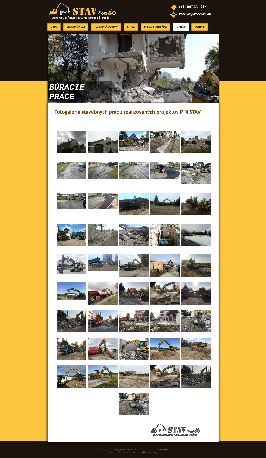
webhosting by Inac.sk (149, 452)
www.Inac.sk (163, 450)
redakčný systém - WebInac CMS (124, 450)
